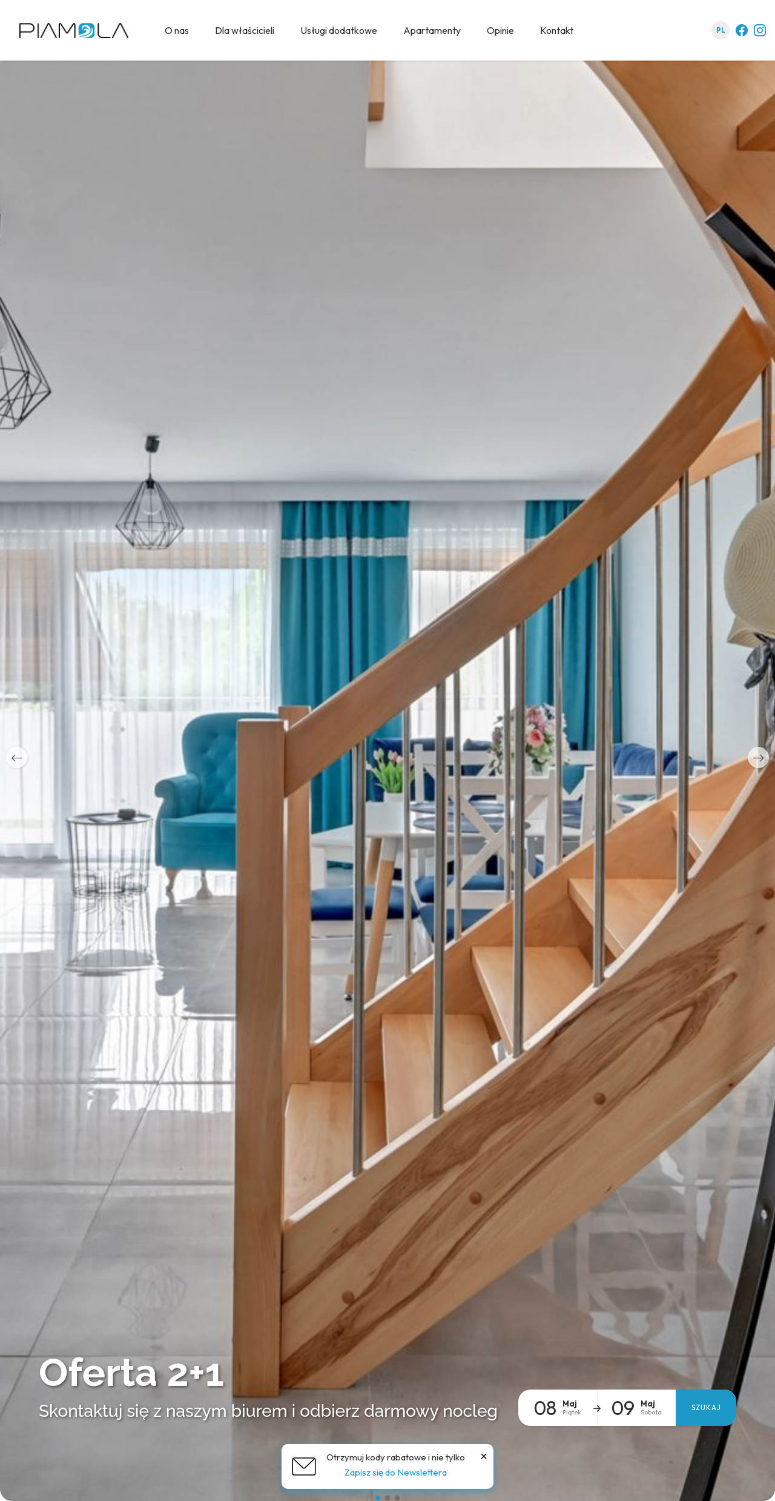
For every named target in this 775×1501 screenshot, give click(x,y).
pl (720, 30)
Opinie (500, 30)
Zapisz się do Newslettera (396, 1472)
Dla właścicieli (244, 30)
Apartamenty (432, 30)
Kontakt (556, 30)
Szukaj (706, 1407)
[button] (16, 757)
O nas (177, 30)
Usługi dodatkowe (338, 30)
